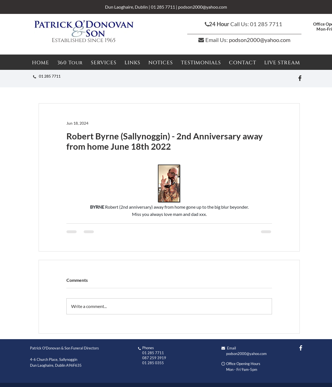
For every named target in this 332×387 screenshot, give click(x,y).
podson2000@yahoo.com (202, 6)
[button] (161, 62)
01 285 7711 (163, 6)
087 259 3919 (154, 358)
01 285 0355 (153, 363)
